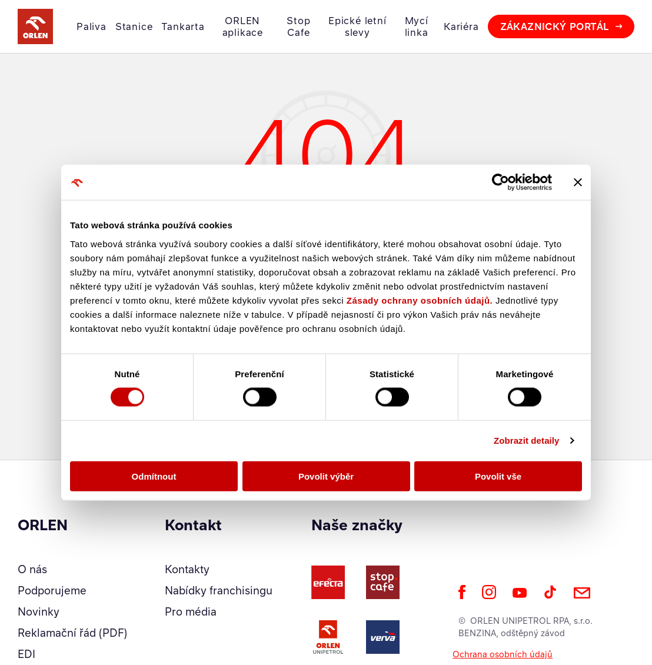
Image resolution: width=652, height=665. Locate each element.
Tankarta (182, 26)
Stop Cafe (298, 26)
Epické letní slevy (357, 26)
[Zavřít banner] (578, 182)
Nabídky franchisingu (218, 590)
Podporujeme (52, 590)
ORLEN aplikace (242, 26)
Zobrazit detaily (527, 440)
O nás (32, 569)
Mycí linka (416, 26)
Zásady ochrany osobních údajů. (420, 300)
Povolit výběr (326, 476)
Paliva (91, 26)
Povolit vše (498, 476)
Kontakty (187, 569)
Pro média (191, 611)
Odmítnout (154, 476)
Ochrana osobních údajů (503, 654)
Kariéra (461, 26)
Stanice (134, 26)
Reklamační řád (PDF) (72, 632)
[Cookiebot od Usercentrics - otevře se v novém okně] (500, 182)
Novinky (38, 611)
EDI (26, 653)
